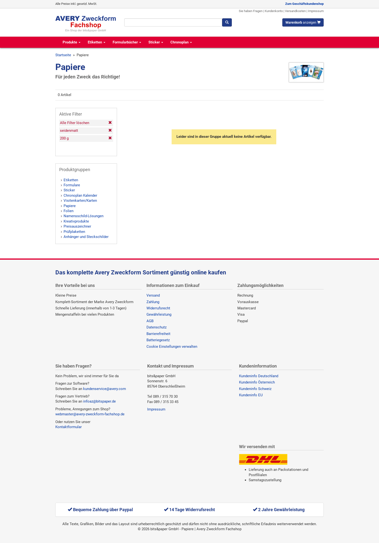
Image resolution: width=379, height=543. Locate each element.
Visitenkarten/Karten (80, 200)
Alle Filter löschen (86, 123)
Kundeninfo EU (251, 395)
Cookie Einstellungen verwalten (171, 346)
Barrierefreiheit (158, 334)
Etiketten (96, 42)
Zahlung (152, 302)
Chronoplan (181, 42)
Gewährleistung (158, 314)
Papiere (70, 206)
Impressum (316, 11)
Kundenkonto (274, 11)
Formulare (72, 185)
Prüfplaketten (74, 232)
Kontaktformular (68, 427)
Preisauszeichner (77, 226)
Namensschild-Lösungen (83, 216)
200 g (86, 138)
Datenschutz (156, 327)
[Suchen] (227, 22)
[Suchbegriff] (173, 22)
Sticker (155, 42)
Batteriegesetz (158, 340)
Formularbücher (127, 42)
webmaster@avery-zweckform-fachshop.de (89, 414)
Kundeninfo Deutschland (258, 376)
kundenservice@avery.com (104, 389)
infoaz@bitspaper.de (99, 401)
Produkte (71, 42)
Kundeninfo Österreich (257, 382)
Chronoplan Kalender (80, 195)
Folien (68, 211)
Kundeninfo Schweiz (255, 389)
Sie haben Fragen (250, 11)
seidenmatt (86, 130)
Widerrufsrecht (158, 308)
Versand (153, 295)
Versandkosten (295, 11)
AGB (149, 321)
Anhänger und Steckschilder (86, 237)
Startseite (63, 55)
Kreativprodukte (76, 221)
